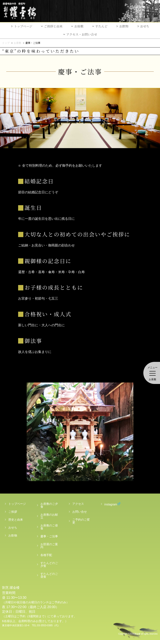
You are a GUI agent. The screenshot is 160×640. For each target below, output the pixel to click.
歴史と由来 (15, 519)
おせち (144, 26)
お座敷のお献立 (49, 516)
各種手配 (46, 555)
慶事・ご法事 (49, 536)
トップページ (23, 26)
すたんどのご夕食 (49, 564)
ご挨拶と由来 (53, 26)
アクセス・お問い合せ (81, 34)
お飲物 (124, 26)
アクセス (78, 503)
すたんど (101, 26)
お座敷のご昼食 (49, 527)
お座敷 (79, 26)
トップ (6, 42)
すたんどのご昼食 (49, 575)
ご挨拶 (12, 511)
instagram (108, 504)
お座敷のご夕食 (49, 505)
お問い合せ (79, 511)
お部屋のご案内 (49, 545)
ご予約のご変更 (81, 521)
